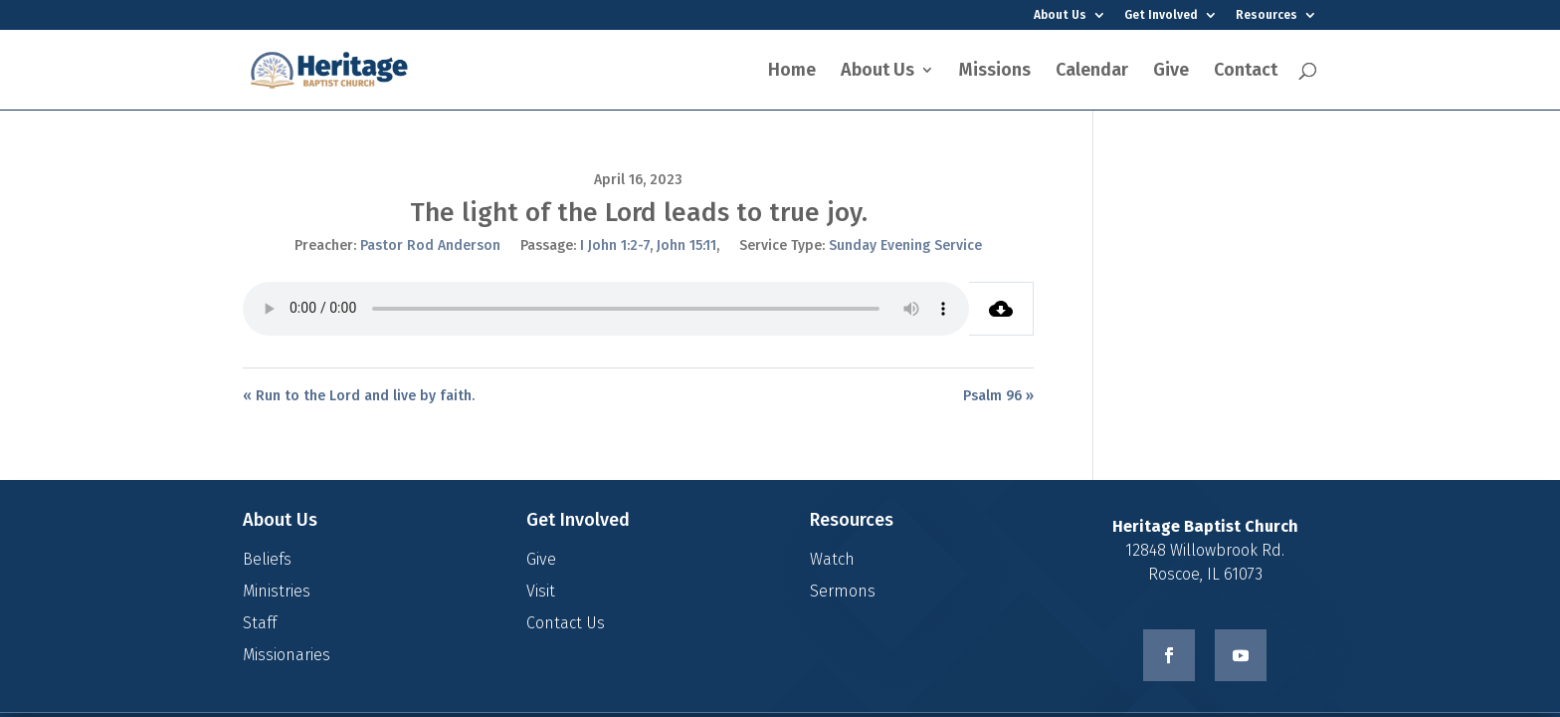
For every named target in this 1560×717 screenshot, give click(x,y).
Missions (995, 72)
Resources (1266, 15)
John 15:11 (686, 245)
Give (1171, 72)
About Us (1060, 15)
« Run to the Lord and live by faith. (359, 395)
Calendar (1092, 72)
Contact (1245, 72)
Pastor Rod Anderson (430, 245)
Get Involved (1161, 15)
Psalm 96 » (998, 395)
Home (792, 72)
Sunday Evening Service (905, 245)
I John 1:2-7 (615, 245)
